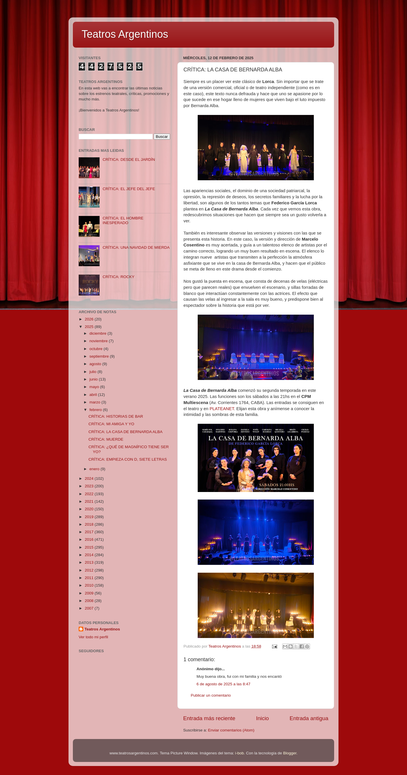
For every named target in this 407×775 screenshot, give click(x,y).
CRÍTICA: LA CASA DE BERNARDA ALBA (126, 432)
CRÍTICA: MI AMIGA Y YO (111, 424)
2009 (90, 593)
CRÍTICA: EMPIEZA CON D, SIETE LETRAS (128, 459)
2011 (90, 578)
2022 (90, 494)
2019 (90, 517)
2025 (90, 327)
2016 (90, 539)
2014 (90, 555)
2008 (90, 601)
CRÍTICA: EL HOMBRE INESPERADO (122, 220)
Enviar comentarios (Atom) (231, 730)
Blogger (289, 753)
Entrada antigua (309, 718)
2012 (90, 570)
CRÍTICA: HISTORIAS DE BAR (116, 416)
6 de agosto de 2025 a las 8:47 (223, 684)
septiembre (99, 356)
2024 (90, 478)
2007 (90, 608)
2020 (90, 509)
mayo (94, 387)
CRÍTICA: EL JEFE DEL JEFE (128, 189)
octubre (96, 349)
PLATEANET (222, 408)
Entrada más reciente (209, 718)
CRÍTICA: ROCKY (118, 277)
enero (94, 469)
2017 (90, 532)
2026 (90, 319)
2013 (90, 562)
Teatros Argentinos (125, 34)
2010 (90, 585)
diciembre (98, 333)
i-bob (239, 753)
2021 (90, 501)
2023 (90, 486)
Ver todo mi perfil (93, 637)
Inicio (262, 718)
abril (93, 394)
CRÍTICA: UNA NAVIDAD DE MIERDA (136, 247)
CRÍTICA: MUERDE (106, 439)
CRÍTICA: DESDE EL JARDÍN (128, 159)
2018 (90, 524)
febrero (96, 410)
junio (94, 379)
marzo (95, 402)
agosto (95, 364)
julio (93, 372)
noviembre (99, 341)
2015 (90, 547)
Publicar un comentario (211, 695)
